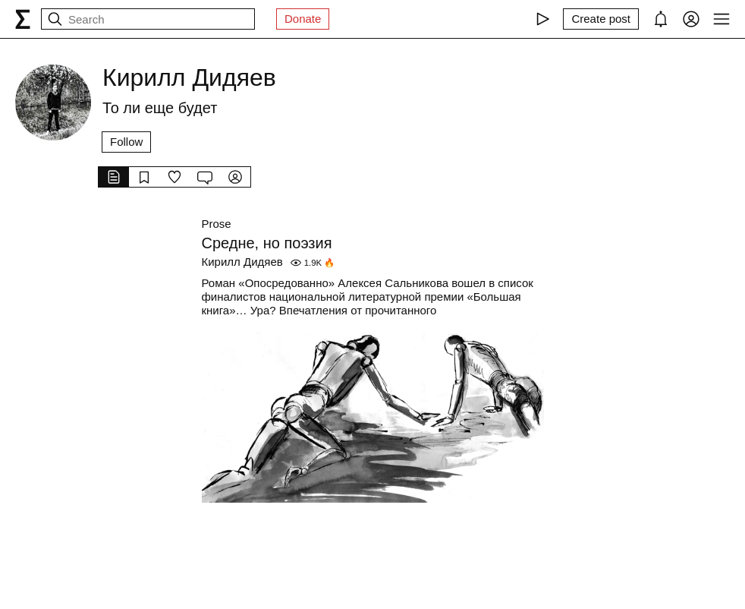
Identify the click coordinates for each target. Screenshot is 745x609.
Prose (216, 223)
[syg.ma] (22, 19)
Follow (126, 141)
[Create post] (601, 19)
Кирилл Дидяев (242, 261)
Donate (302, 18)
